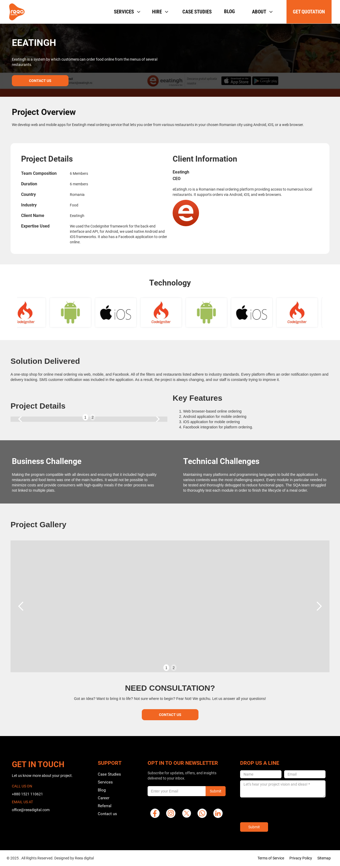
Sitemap (324, 858)
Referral (104, 806)
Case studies (197, 12)
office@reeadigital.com (31, 810)
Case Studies (109, 774)
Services (105, 782)
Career (103, 798)
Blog (229, 11)
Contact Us (40, 81)
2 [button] (93, 417)
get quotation (309, 12)
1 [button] (85, 417)
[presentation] (280, 810)
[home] (16, 11)
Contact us (107, 813)
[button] (126, 11)
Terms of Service (271, 858)
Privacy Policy (300, 858)
